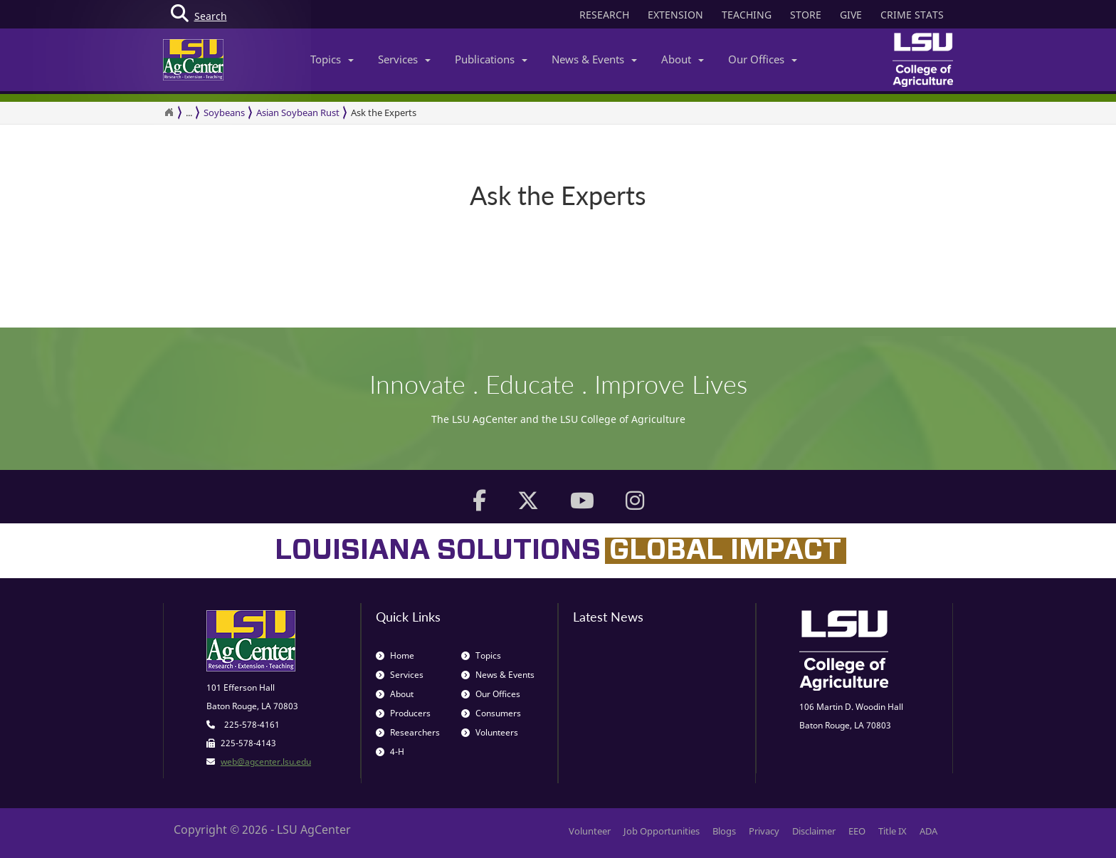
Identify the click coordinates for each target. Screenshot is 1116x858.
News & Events (594, 59)
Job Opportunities (661, 831)
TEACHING (747, 14)
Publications (491, 59)
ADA (928, 831)
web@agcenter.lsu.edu (266, 761)
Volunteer (590, 831)
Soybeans (224, 112)
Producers (403, 713)
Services (404, 59)
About (682, 59)
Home (395, 655)
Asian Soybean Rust (297, 112)
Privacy (764, 831)
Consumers (491, 713)
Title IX (892, 831)
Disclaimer (814, 831)
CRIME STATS (912, 14)
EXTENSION (675, 14)
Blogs (724, 831)
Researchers (408, 732)
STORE (805, 14)
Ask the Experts (383, 112)
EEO (856, 831)
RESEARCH (604, 14)
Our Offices (762, 59)
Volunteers (489, 732)
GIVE (851, 14)
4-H (390, 751)
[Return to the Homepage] (168, 112)
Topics (332, 59)
